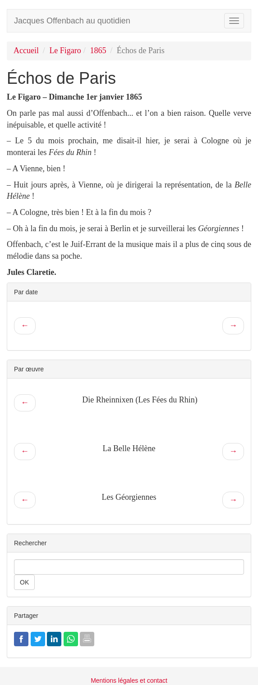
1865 (98, 50)
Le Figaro (65, 50)
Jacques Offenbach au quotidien (72, 20)
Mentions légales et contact (129, 680)
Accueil (26, 50)
